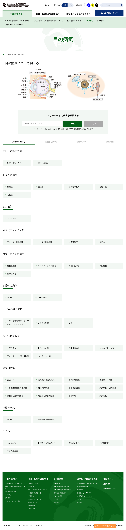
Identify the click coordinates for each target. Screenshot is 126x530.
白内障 (10, 298)
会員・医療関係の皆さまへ (48, 14)
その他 (56, 499)
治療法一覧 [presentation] (81, 142)
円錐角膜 (103, 266)
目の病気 (89, 21)
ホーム (3, 54)
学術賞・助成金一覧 (34, 493)
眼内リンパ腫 (43, 348)
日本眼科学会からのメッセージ (17, 21)
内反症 (10, 195)
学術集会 (31, 496)
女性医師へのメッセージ (85, 496)
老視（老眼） (43, 163)
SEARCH (121, 5)
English (47, 5)
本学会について (33, 483)
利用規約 (39, 525)
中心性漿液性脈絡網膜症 (17, 388)
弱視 (70, 323)
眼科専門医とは (59, 483)
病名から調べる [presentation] (18, 142)
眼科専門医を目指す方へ (61, 486)
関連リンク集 (32, 502)
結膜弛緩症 (73, 242)
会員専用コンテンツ (110, 13)
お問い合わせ (107, 479)
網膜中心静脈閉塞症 (15, 396)
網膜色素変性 (74, 388)
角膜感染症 (11, 266)
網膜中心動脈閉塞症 (46, 396)
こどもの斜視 (43, 323)
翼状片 (102, 242)
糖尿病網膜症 (43, 388)
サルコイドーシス (107, 348)
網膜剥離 (72, 396)
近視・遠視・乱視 (14, 163)
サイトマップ (7, 525)
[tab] (19, 142)
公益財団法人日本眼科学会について (48, 21)
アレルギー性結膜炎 (15, 242)
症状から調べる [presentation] (51, 142)
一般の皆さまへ (17, 14)
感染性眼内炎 (74, 348)
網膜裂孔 (103, 396)
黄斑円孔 (10, 380)
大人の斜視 (11, 443)
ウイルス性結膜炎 (45, 242)
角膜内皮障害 (74, 266)
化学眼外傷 (11, 274)
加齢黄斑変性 (74, 380)
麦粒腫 (40, 187)
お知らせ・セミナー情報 (14, 25)
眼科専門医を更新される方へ (63, 490)
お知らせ (31, 486)
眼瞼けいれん (74, 187)
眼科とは (80, 490)
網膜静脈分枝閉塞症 (108, 388)
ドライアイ (11, 218)
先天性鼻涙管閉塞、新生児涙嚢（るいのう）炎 (18, 323)
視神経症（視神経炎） (47, 419)
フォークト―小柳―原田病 (18, 356)
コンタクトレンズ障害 (47, 266)
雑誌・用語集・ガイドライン (37, 490)
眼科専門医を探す (74, 21)
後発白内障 (42, 298)
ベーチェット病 (44, 356)
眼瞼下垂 (103, 187)
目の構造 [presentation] (110, 142)
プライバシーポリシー (24, 525)
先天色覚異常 (12, 451)
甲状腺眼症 (104, 443)
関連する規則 (58, 496)
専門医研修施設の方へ (61, 493)
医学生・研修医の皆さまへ (78, 14)
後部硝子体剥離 (106, 380)
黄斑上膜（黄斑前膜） (47, 380)
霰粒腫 (10, 187)
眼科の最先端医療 (82, 486)
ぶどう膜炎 (11, 348)
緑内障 (10, 419)
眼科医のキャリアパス (84, 493)
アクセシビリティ (109, 488)
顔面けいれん (74, 443)
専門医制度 (31, 509)
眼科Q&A (100, 21)
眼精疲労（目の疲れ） (47, 443)
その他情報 (31, 505)
